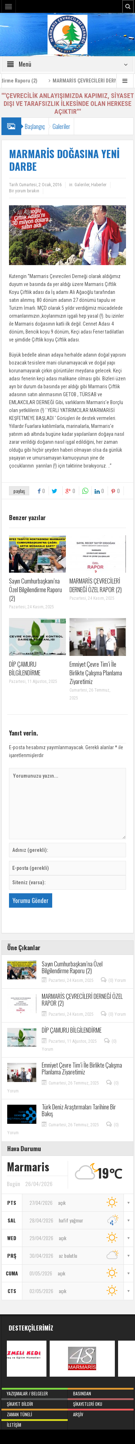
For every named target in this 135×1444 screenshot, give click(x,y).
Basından (101, 1392)
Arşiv (101, 1413)
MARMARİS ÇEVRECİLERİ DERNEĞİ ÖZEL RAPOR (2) (95, 585)
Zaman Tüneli (34, 1413)
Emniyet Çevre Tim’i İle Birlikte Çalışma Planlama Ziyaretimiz (95, 673)
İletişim (34, 1423)
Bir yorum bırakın (24, 190)
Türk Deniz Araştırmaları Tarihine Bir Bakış (79, 1110)
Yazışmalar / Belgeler (34, 1392)
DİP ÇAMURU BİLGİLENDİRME (24, 668)
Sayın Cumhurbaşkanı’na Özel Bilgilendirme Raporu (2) (35, 589)
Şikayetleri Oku (101, 1402)
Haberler (99, 184)
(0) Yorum (117, 980)
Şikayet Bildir (34, 1402)
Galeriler (61, 126)
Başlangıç (35, 126)
